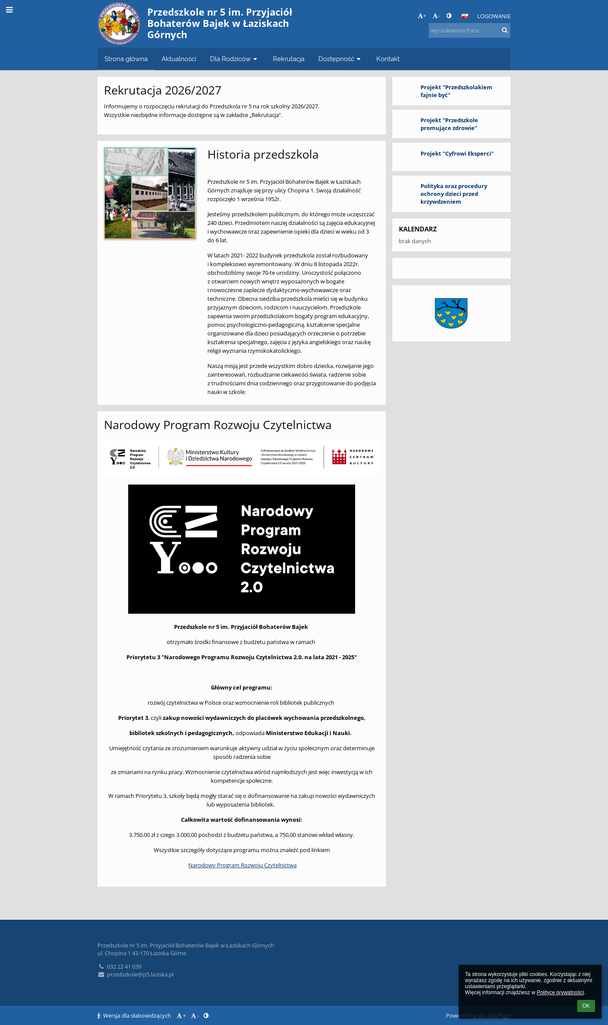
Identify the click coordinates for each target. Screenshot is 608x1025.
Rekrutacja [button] (288, 58)
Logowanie (494, 16)
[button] (464, 16)
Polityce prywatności (560, 992)
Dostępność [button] (340, 58)
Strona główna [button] (126, 58)
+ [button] (422, 16)
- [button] (436, 16)
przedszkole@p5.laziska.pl (135, 974)
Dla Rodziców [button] (234, 58)
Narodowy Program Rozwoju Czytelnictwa (242, 865)
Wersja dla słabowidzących (134, 1015)
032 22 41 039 (119, 966)
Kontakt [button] (388, 58)
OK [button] (586, 1006)
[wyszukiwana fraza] (469, 30)
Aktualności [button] (179, 58)
